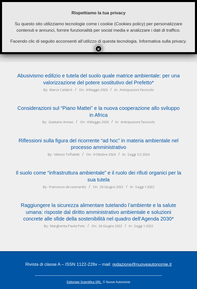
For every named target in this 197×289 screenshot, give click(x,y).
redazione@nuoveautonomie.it (142, 264)
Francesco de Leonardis (67, 186)
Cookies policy (130, 23)
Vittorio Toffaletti (67, 154)
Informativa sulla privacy (162, 41)
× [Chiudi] (98, 48)
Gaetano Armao (60, 122)
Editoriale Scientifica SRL (84, 282)
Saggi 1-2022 (144, 186)
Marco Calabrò (61, 89)
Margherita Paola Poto (67, 226)
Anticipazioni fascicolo (137, 89)
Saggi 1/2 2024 (138, 154)
